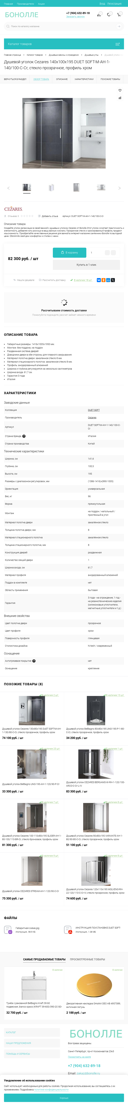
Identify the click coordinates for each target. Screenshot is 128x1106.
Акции (41, 4)
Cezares (92, 417)
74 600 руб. (96, 900)
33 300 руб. (32, 793)
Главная (8, 4)
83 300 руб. (96, 793)
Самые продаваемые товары (44, 959)
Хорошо (64, 1098)
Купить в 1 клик (86, 264)
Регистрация (115, 3)
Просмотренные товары (87, 959)
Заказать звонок (75, 16)
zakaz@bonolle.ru (88, 1073)
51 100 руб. (96, 847)
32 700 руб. (17, 1012)
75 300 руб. (32, 900)
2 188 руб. (76, 1012)
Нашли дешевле (23, 280)
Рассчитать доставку (52, 280)
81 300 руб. (32, 847)
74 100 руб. (32, 740)
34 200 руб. (96, 740)
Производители (25, 4)
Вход (102, 3)
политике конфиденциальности (51, 1089)
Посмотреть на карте (79, 1056)
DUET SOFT (94, 410)
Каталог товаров (64, 43)
